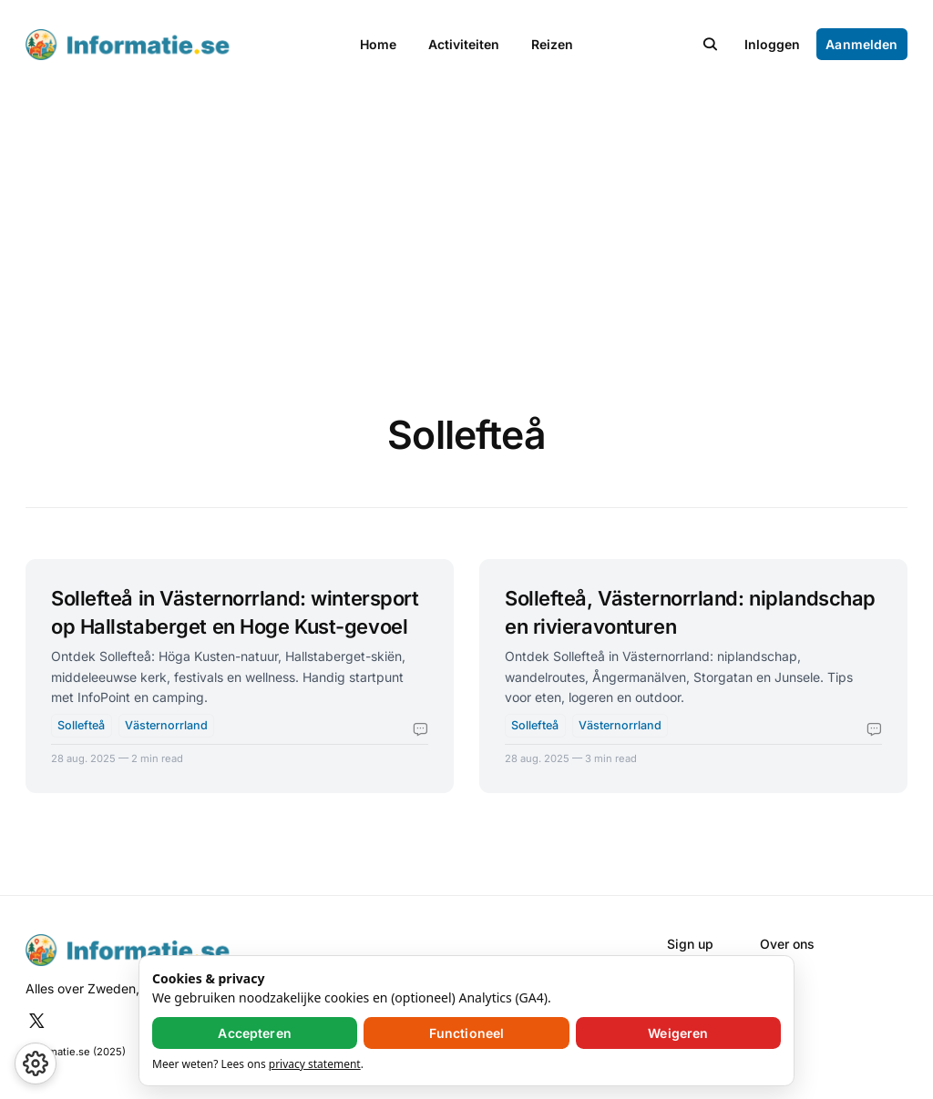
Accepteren (254, 1033)
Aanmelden (861, 44)
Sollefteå (81, 725)
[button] (710, 44)
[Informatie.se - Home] (175, 45)
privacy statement (315, 1064)
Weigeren (678, 1033)
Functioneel (467, 1033)
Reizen (552, 44)
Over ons (787, 943)
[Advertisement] (466, 225)
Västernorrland (166, 725)
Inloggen (772, 44)
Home (378, 44)
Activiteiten (463, 44)
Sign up (690, 943)
